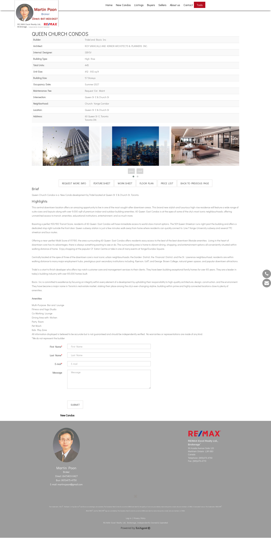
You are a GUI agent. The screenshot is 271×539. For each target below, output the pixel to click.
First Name (55, 346)
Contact (188, 5)
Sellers (162, 5)
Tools (200, 5)
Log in (128, 519)
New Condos (123, 5)
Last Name (55, 355)
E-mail (58, 364)
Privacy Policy (139, 519)
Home (109, 5)
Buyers (151, 5)
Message (57, 372)
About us (175, 5)
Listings (139, 5)
